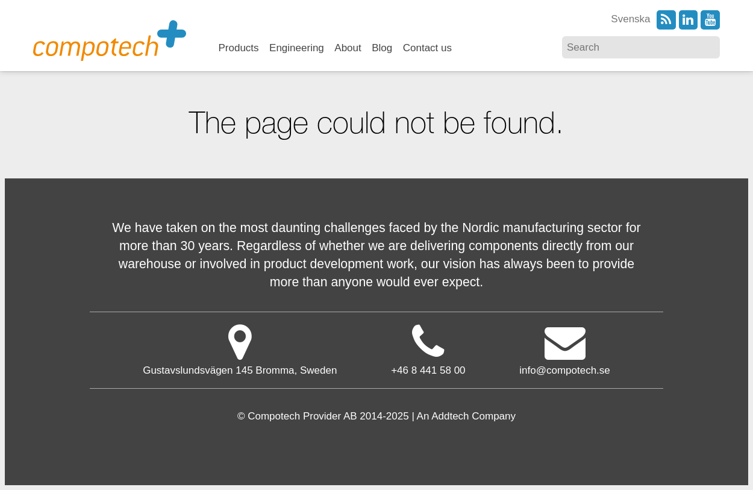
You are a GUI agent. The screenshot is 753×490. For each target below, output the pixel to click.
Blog (382, 48)
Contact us (427, 48)
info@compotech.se (564, 349)
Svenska (630, 19)
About (347, 48)
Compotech (109, 39)
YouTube (710, 20)
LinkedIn (688, 20)
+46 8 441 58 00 (428, 370)
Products (239, 48)
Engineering (296, 48)
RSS (666, 20)
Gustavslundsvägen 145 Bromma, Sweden (240, 349)
